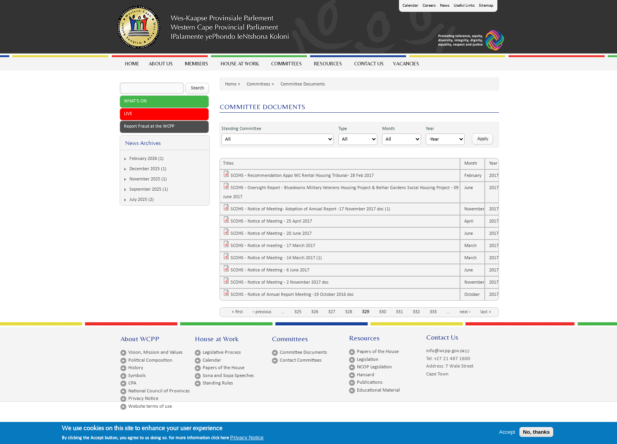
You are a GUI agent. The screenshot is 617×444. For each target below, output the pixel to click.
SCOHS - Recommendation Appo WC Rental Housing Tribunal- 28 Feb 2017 (305, 175)
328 (348, 312)
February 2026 (143, 158)
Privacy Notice (143, 398)
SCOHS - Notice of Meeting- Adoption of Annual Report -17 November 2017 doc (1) (313, 209)
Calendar (410, 6)
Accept (507, 434)
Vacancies (406, 64)
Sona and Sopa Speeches (228, 375)
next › (465, 312)
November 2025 (144, 179)
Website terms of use (150, 406)
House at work (239, 66)
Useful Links (464, 6)
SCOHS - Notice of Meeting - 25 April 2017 (274, 221)
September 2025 (145, 189)
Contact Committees (300, 360)
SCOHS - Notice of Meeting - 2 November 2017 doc (282, 282)
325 (297, 312)
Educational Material (378, 390)
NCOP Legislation (374, 367)
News (444, 6)
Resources (327, 66)
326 (314, 312)
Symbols (137, 375)
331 (399, 312)
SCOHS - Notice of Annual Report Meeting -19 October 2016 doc (294, 294)
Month (388, 128)
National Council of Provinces (159, 391)
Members (196, 66)
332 (416, 312)
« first (237, 312)
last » (485, 312)
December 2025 (144, 169)
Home (132, 64)
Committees (286, 66)
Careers (429, 6)
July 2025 (138, 199)
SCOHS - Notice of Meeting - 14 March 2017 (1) (279, 258)
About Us (160, 66)
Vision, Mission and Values (155, 352)
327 (331, 312)
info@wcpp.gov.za (447, 350)
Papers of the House (223, 367)
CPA (132, 383)
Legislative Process (222, 352)
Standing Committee (241, 128)
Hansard (365, 374)
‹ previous (262, 312)
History (135, 367)
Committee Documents (303, 84)
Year (430, 128)
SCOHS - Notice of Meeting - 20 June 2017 (273, 233)
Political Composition (150, 360)
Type (342, 128)
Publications (369, 382)
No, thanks (536, 434)
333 (433, 312)
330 (382, 312)
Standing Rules (218, 383)
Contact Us (369, 64)
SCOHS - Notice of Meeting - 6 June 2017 (272, 270)
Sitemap (486, 6)
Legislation (368, 359)
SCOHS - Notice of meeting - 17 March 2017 (275, 245)
